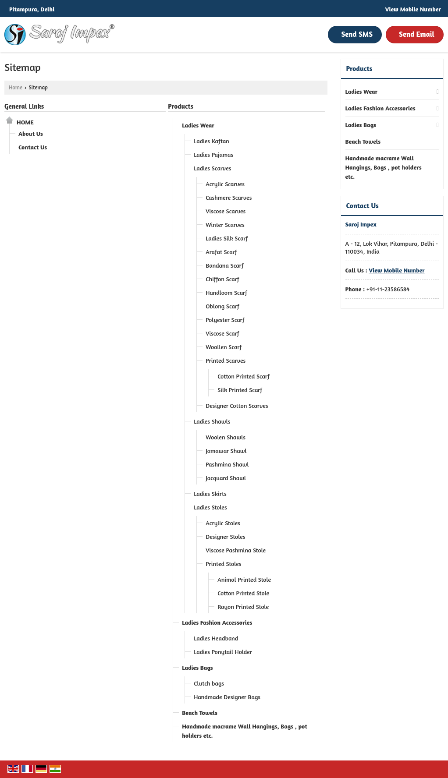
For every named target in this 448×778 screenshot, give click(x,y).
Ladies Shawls (212, 421)
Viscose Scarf (222, 333)
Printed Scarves (225, 360)
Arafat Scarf (221, 251)
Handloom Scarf (226, 292)
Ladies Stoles (210, 507)
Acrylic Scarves (225, 183)
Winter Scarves (225, 224)
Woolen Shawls (225, 437)
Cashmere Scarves (229, 197)
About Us (30, 133)
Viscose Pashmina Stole (236, 550)
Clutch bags (209, 683)
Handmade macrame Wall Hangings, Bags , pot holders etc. (244, 730)
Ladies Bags (197, 667)
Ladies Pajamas (213, 154)
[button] (413, 9)
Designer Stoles (225, 536)
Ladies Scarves (212, 168)
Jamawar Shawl (226, 450)
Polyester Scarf (225, 319)
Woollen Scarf (224, 346)
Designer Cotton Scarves (237, 405)
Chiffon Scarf (222, 279)
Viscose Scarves (225, 211)
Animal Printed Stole (244, 579)
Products (180, 106)
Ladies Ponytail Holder (223, 651)
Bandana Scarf (224, 265)
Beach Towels (199, 712)
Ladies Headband (216, 638)
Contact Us (32, 147)
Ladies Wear (198, 125)
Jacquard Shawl (226, 477)
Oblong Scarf (222, 306)
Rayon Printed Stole (243, 606)
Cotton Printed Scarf (243, 376)
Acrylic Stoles (223, 523)
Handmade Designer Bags (227, 696)
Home (15, 87)
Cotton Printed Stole (243, 593)
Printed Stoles (223, 563)
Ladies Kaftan (211, 141)
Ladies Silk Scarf (227, 238)
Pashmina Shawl (227, 464)
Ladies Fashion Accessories (217, 622)
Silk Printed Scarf (239, 389)
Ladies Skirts (210, 493)
